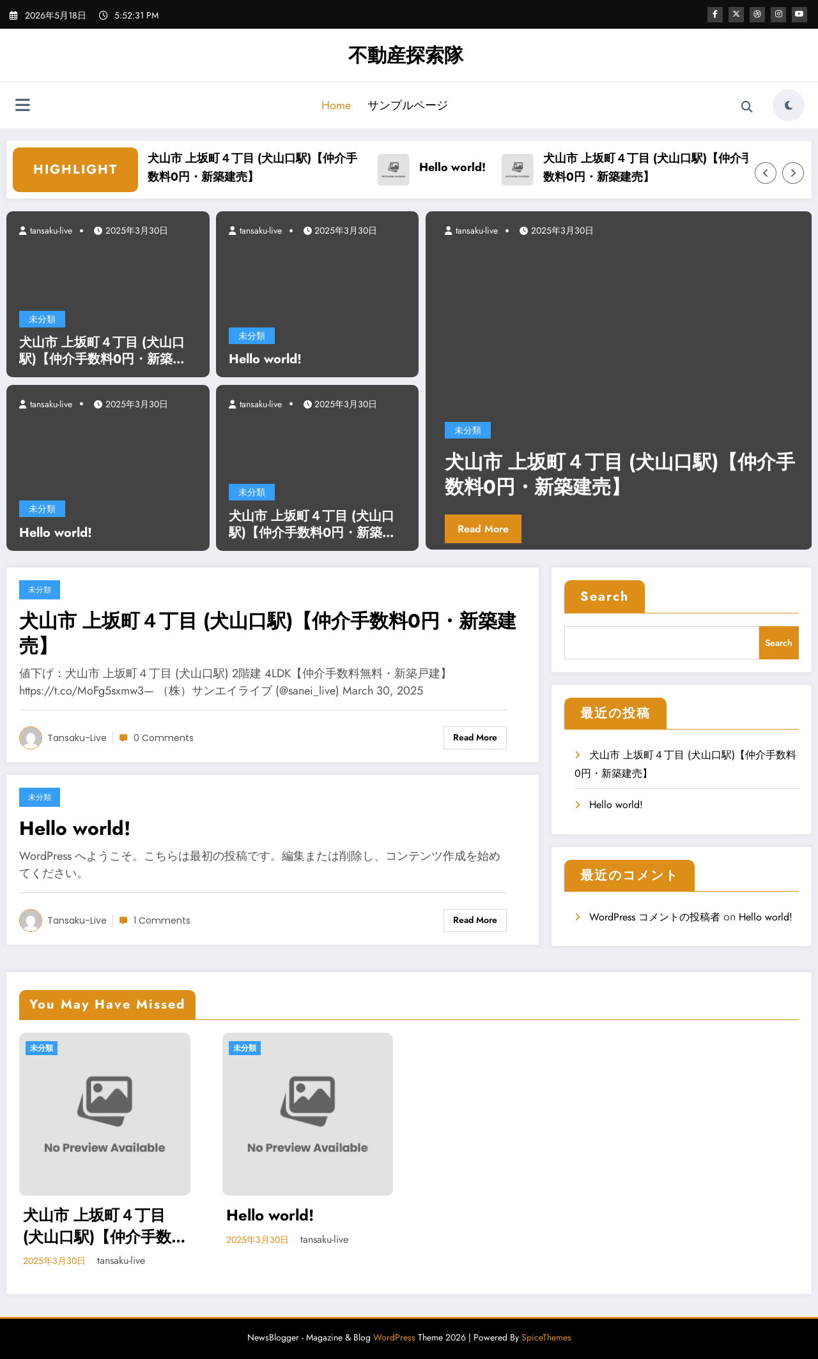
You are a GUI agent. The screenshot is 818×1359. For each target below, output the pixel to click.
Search (604, 596)
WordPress (394, 1337)
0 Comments (164, 738)
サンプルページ (407, 105)
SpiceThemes (546, 1337)
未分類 (42, 319)
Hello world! (469, 167)
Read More (483, 529)
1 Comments (162, 920)
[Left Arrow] (765, 173)
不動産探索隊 (405, 55)
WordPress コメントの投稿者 (654, 917)
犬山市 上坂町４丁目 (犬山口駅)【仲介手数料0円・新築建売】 (269, 167)
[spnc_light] (789, 105)
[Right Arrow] (793, 173)
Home (336, 105)
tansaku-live (49, 230)
